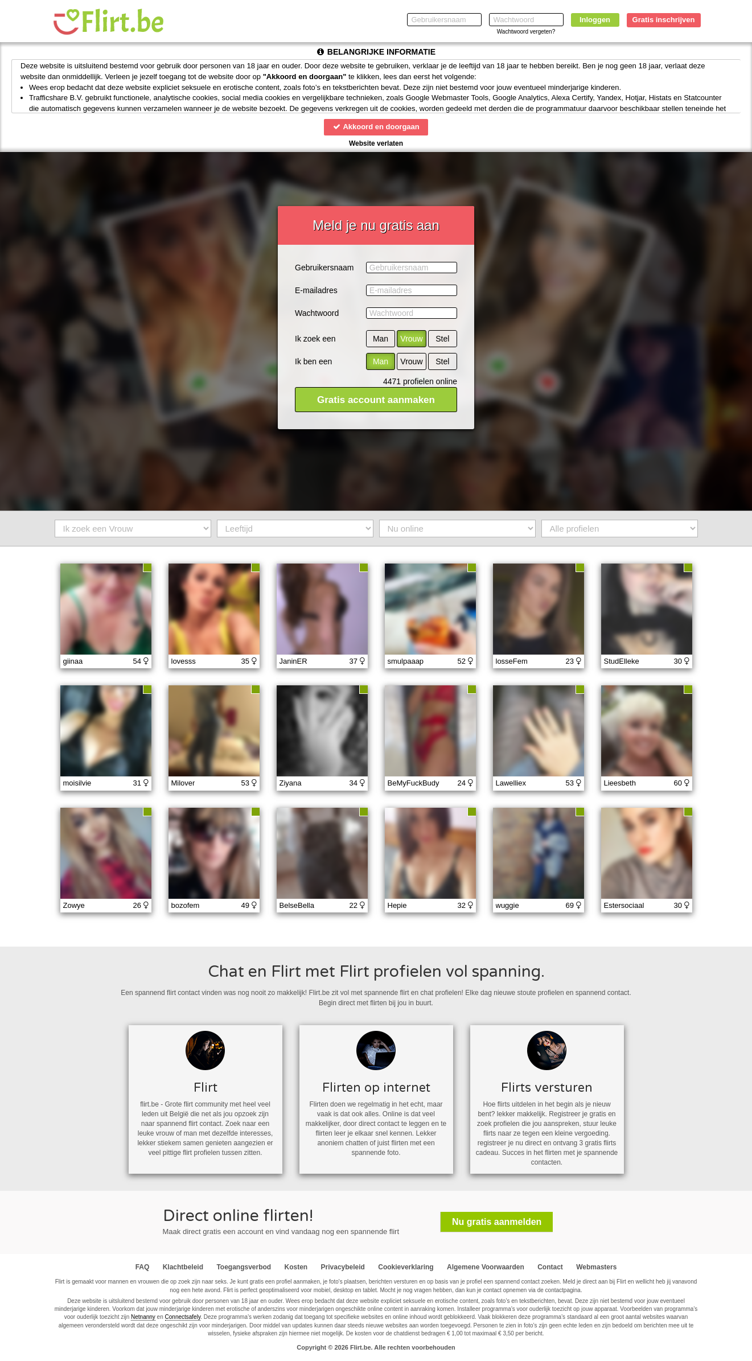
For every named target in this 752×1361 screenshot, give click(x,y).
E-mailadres (316, 290)
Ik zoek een (315, 338)
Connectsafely (183, 1317)
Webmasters (596, 1267)
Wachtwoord (317, 313)
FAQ (142, 1267)
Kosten (296, 1267)
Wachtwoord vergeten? (526, 31)
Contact (550, 1267)
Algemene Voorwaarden (485, 1267)
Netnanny (143, 1317)
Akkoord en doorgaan (375, 126)
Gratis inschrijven (663, 19)
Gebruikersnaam (324, 267)
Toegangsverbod (243, 1267)
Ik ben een (313, 361)
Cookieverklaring (405, 1267)
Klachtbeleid (183, 1267)
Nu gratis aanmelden (496, 1222)
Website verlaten (376, 143)
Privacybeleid (343, 1267)
